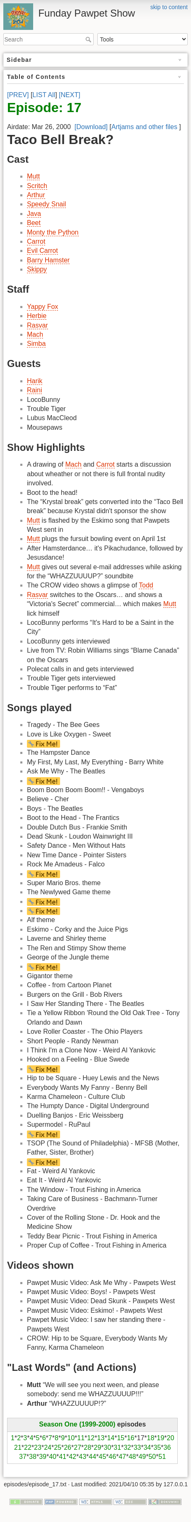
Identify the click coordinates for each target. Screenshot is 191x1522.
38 (32, 1456)
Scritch (37, 185)
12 (90, 1437)
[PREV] (18, 94)
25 (57, 1447)
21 (18, 1447)
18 (151, 1437)
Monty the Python (53, 232)
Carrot (36, 241)
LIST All (43, 94)
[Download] (91, 126)
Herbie (36, 315)
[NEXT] (69, 94)
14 (110, 1437)
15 (120, 1437)
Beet (34, 222)
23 (37, 1447)
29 (97, 1447)
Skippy (37, 269)
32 (127, 1447)
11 (81, 1437)
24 (47, 1447)
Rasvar (37, 325)
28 (87, 1447)
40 (52, 1456)
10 (71, 1437)
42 (72, 1456)
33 (137, 1447)
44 (92, 1456)
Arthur (36, 194)
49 (142, 1456)
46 (112, 1456)
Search (89, 39)
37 (23, 1456)
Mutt (33, 176)
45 (102, 1456)
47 (122, 1456)
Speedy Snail (46, 204)
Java (34, 213)
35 (157, 1447)
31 (117, 1447)
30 (107, 1447)
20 (170, 1437)
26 (67, 1447)
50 (152, 1456)
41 (62, 1456)
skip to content (169, 7)
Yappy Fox (42, 306)
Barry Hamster (48, 260)
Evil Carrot (42, 250)
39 (42, 1456)
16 (130, 1437)
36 (167, 1447)
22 (27, 1447)
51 (162, 1456)
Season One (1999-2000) (77, 1424)
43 (82, 1456)
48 (132, 1456)
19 (160, 1437)
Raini (34, 390)
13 (100, 1437)
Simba (36, 343)
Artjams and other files (144, 126)
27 (77, 1447)
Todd (146, 585)
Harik (34, 380)
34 (147, 1447)
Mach (35, 334)
